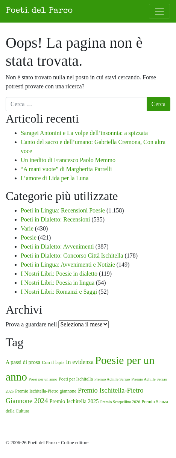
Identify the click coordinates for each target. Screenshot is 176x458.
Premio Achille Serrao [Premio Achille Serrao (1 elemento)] (112, 379)
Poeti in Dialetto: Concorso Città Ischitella (72, 255)
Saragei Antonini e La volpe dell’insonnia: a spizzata (84, 133)
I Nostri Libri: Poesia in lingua (57, 282)
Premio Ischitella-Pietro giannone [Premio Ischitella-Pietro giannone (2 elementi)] (45, 391)
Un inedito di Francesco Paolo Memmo (68, 160)
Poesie (28, 237)
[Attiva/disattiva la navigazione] (159, 11)
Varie (27, 228)
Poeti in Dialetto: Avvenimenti (57, 246)
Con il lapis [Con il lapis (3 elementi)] (53, 362)
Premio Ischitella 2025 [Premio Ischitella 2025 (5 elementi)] (74, 401)
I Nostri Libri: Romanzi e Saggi (59, 291)
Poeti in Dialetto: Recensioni (55, 219)
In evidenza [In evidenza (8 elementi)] (79, 362)
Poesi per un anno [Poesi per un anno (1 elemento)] (43, 379)
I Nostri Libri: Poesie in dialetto (59, 273)
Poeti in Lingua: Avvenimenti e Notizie (68, 264)
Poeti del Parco (39, 11)
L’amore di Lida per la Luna (54, 178)
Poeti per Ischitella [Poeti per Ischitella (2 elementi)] (76, 379)
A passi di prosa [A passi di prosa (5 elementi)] (23, 362)
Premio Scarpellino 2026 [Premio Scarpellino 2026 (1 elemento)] (120, 402)
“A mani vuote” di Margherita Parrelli (66, 169)
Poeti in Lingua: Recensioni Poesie (63, 210)
